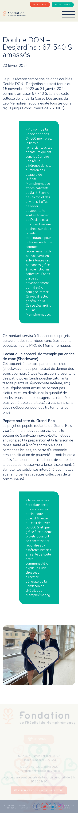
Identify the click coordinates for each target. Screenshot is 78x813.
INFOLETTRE (63, 4)
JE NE (40, 4)
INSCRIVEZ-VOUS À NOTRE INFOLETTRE (39, 790)
